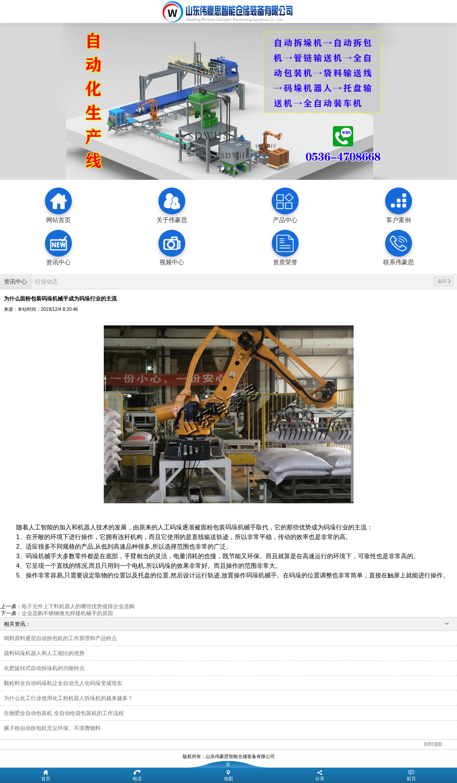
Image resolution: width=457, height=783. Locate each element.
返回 (444, 281)
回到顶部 (433, 744)
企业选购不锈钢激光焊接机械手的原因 (67, 613)
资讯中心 (15, 281)
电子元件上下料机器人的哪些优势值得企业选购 (78, 606)
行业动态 (46, 281)
